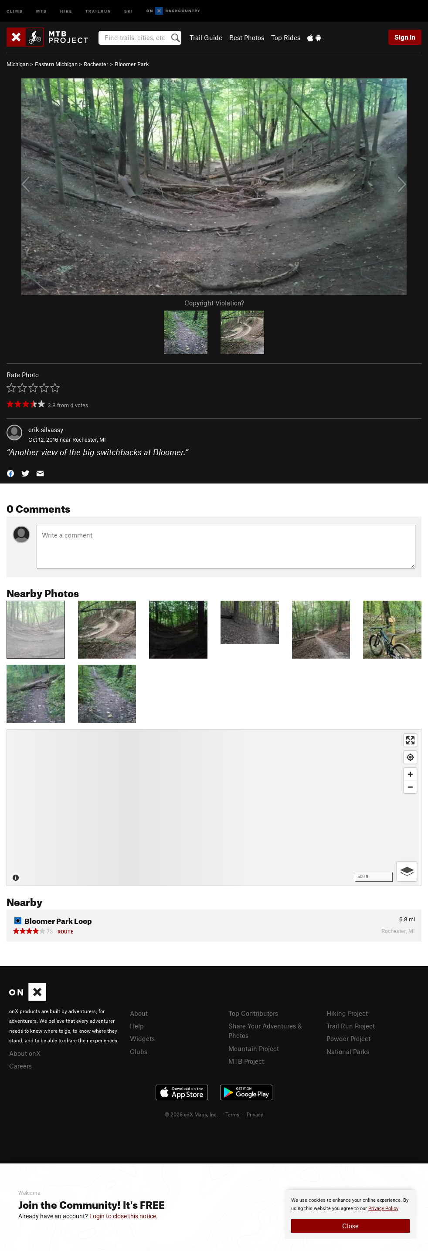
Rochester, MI (89, 439)
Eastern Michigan (56, 64)
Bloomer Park (132, 64)
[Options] (407, 871)
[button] (10, 472)
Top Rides (285, 37)
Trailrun (98, 11)
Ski (128, 11)
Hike (66, 11)
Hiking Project (347, 1013)
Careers (20, 1066)
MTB (41, 11)
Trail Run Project (350, 1026)
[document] (350, 1214)
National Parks (347, 1051)
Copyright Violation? (214, 303)
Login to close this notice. (123, 1216)
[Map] (214, 808)
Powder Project (348, 1038)
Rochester (96, 64)
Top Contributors (253, 1013)
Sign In (404, 37)
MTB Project (246, 1061)
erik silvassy (45, 429)
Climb (15, 11)
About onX (25, 1053)
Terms (232, 1114)
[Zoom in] (410, 774)
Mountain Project (253, 1048)
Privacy (255, 1114)
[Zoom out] (410, 787)
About (139, 1013)
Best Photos (246, 37)
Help (137, 1026)
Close (350, 1226)
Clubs (138, 1051)
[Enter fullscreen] (410, 740)
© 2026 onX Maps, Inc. (191, 1114)
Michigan (18, 64)
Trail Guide (206, 37)
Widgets (142, 1038)
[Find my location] (410, 757)
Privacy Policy (383, 1208)
